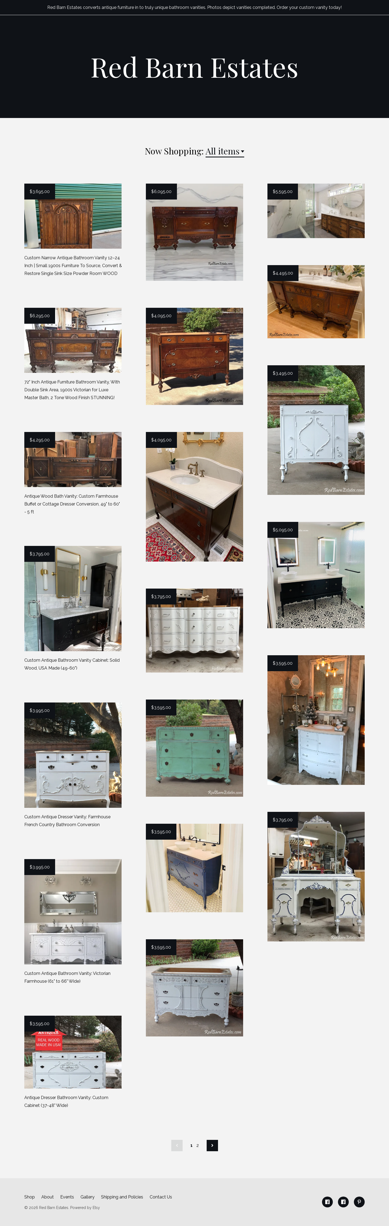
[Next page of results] (212, 1145)
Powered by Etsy (85, 1207)
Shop (29, 1197)
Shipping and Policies (122, 1197)
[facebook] (327, 1202)
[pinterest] (359, 1202)
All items (223, 151)
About (47, 1197)
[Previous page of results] (177, 1145)
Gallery (88, 1197)
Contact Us (161, 1197)
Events (67, 1197)
